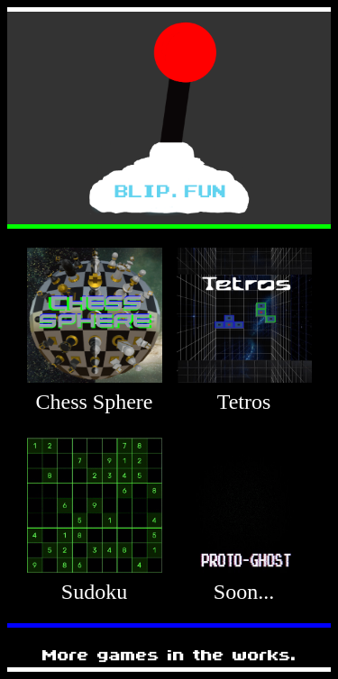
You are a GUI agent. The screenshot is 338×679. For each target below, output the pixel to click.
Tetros (244, 401)
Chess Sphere (94, 401)
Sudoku (94, 591)
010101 (48, 425)
